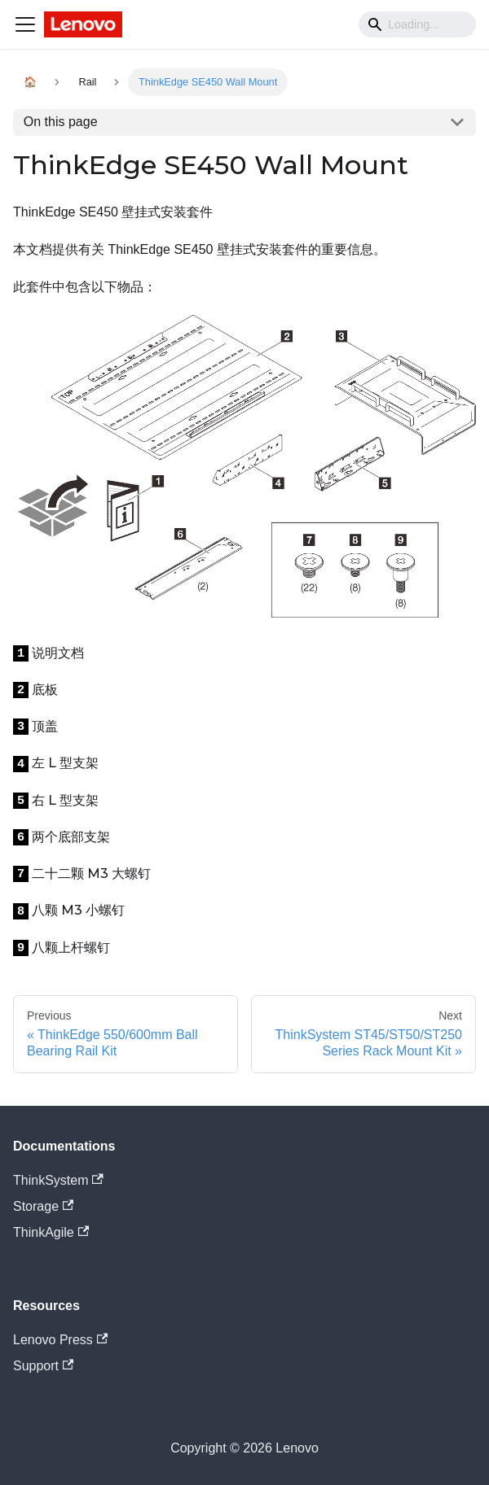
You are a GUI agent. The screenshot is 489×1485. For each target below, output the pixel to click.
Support (43, 1366)
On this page (61, 122)
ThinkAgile (51, 1232)
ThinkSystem (58, 1180)
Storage (43, 1206)
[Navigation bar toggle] (25, 24)
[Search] (417, 24)
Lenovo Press (60, 1340)
